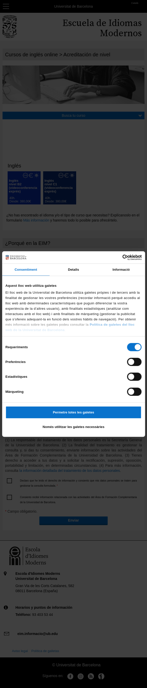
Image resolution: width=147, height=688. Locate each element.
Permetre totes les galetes (73, 412)
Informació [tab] (121, 269)
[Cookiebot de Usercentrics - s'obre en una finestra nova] (119, 257)
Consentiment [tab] (26, 269)
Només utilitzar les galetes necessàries (73, 427)
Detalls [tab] (73, 269)
